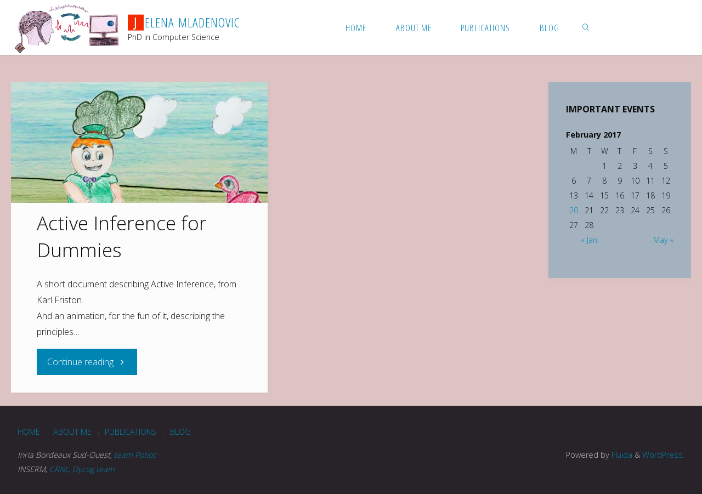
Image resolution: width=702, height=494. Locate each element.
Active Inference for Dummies (122, 236)
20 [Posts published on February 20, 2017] (573, 210)
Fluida (620, 455)
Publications (130, 432)
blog (180, 432)
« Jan (589, 240)
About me (72, 432)
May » (663, 240)
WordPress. (663, 455)
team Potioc (135, 455)
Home (29, 432)
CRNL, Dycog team (82, 469)
